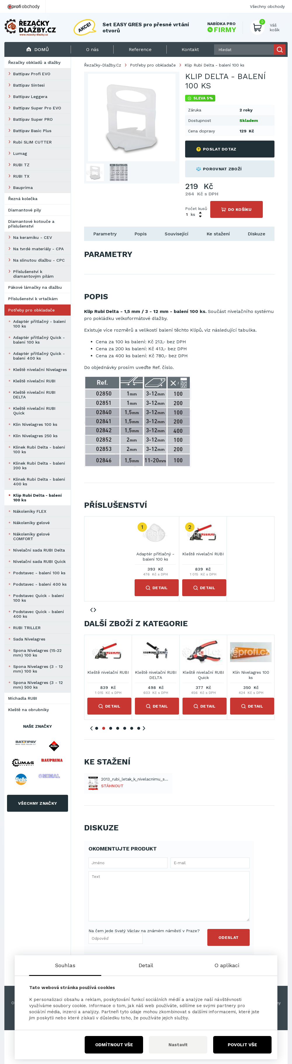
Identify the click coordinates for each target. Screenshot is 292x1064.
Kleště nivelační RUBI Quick (34, 410)
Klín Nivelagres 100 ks (35, 424)
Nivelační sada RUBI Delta (39, 550)
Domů (37, 49)
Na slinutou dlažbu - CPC (39, 260)
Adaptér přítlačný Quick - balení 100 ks (39, 339)
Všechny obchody (267, 6)
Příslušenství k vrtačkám (33, 298)
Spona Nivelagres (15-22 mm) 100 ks (37, 652)
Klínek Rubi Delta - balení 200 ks (39, 465)
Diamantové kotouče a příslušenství (31, 223)
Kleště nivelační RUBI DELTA (34, 394)
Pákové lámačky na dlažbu (35, 287)
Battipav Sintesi (29, 85)
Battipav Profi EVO (31, 73)
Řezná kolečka (22, 198)
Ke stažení (218, 234)
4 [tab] (117, 728)
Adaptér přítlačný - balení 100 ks (39, 323)
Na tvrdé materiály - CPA (38, 248)
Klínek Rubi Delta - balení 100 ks (39, 449)
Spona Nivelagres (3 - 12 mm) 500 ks (38, 685)
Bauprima (23, 187)
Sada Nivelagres (29, 639)
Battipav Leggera (30, 96)
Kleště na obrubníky (28, 709)
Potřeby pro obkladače (31, 310)
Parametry (105, 234)
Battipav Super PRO (33, 119)
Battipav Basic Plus (32, 130)
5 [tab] (124, 728)
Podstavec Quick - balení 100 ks (38, 598)
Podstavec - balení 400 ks (40, 584)
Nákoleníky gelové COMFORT (31, 536)
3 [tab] (110, 728)
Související (176, 234)
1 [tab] (96, 728)
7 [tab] (138, 728)
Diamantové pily (24, 210)
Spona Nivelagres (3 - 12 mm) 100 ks (38, 668)
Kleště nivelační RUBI (34, 381)
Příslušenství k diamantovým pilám (33, 274)
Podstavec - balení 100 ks (39, 572)
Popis (140, 234)
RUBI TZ (21, 164)
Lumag (20, 153)
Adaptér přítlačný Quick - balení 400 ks (39, 355)
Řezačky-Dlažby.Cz (102, 65)
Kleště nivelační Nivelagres (40, 369)
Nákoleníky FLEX (29, 511)
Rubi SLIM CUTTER (32, 142)
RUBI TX (21, 176)
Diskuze (256, 234)
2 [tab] (103, 728)
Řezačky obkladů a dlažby (34, 62)
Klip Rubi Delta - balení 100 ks (37, 497)
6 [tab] (131, 728)
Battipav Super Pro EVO (37, 108)
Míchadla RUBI (22, 698)
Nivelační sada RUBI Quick (39, 561)
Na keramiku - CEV (32, 237)
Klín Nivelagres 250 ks (35, 435)
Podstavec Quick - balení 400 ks (38, 614)
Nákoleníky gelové (31, 522)
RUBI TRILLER (27, 627)
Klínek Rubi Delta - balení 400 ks (39, 481)
